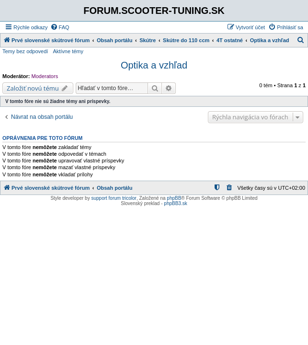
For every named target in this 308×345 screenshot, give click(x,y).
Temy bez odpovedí (25, 51)
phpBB (174, 198)
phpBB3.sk (175, 203)
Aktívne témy (68, 51)
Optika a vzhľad (154, 65)
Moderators (45, 76)
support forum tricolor (113, 198)
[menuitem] (59, 27)
